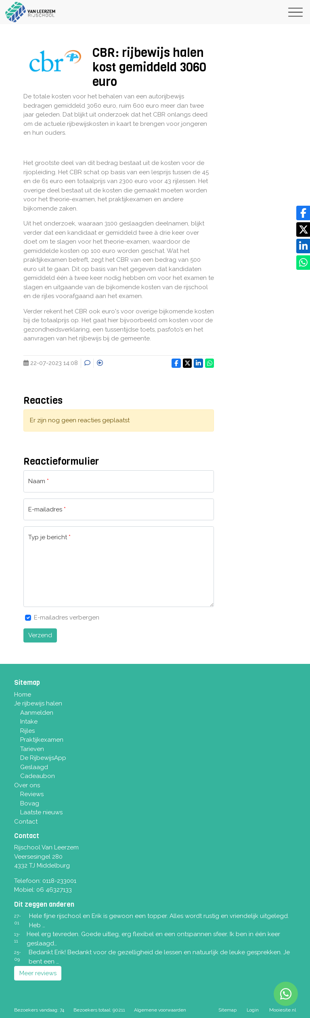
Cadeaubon (37, 776)
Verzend (40, 635)
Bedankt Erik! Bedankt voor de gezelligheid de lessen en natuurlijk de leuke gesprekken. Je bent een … (159, 957)
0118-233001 (59, 880)
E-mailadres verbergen (66, 617)
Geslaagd (34, 767)
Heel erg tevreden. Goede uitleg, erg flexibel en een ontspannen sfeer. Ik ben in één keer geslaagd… (153, 938)
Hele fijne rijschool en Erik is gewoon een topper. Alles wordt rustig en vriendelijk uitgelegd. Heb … (159, 920)
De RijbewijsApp (43, 757)
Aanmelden (36, 712)
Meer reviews (38, 973)
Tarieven (32, 749)
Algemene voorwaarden (160, 1010)
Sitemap (227, 1010)
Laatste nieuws (41, 812)
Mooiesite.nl (282, 1010)
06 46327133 (54, 889)
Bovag (29, 803)
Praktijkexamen (41, 739)
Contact (26, 821)
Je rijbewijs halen (38, 703)
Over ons (27, 785)
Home (22, 694)
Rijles (27, 730)
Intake (29, 721)
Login (253, 1010)
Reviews (32, 794)
